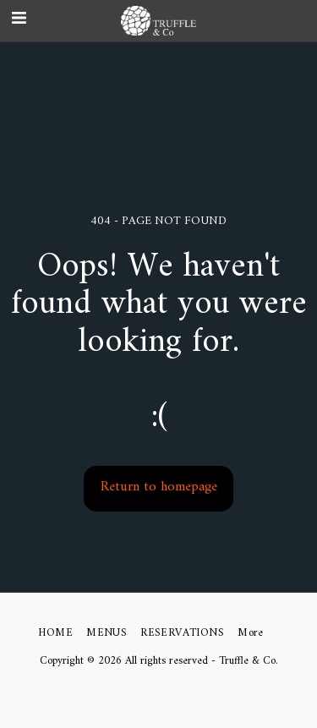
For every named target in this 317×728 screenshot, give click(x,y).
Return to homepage (159, 487)
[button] (296, 20)
